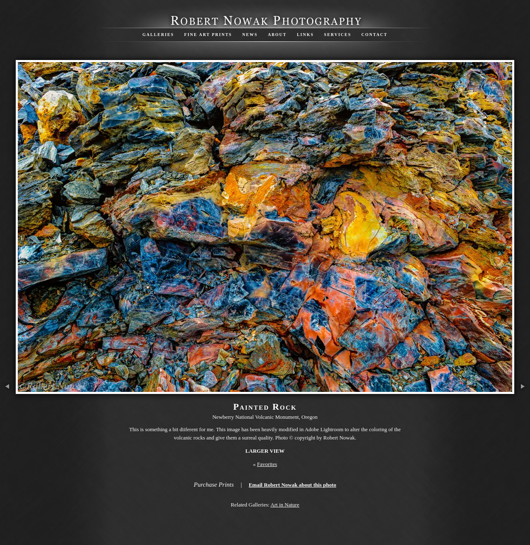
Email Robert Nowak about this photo (292, 485)
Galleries (158, 34)
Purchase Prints (214, 484)
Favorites (267, 464)
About (277, 34)
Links (305, 34)
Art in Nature (284, 505)
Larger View (265, 451)
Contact (374, 34)
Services (338, 34)
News (250, 34)
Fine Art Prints (208, 34)
